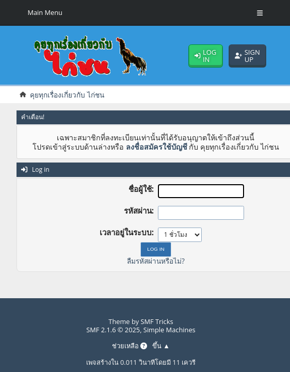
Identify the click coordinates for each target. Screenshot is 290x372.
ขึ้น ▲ (161, 346)
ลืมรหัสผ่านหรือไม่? (156, 261)
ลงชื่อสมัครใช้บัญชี (156, 147)
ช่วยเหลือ (129, 346)
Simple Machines (169, 329)
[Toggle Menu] (260, 13)
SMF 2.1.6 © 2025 (113, 329)
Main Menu (44, 12)
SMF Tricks (157, 321)
